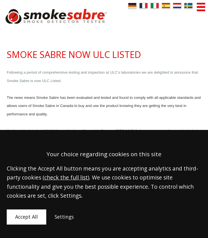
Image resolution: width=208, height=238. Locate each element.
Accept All (26, 216)
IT (155, 5)
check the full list (66, 177)
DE (132, 5)
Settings (64, 216)
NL (177, 5)
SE (188, 5)
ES (166, 5)
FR (143, 5)
